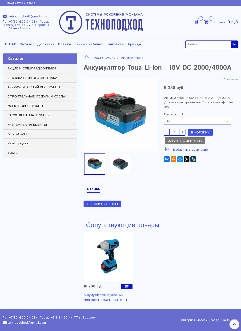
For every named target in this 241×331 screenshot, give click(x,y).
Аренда (134, 44)
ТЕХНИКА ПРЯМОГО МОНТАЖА (32, 78)
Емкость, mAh (174, 114)
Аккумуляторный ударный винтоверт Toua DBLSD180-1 (105, 297)
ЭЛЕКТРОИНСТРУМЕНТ (26, 106)
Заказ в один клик (185, 140)
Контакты (115, 44)
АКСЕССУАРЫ (105, 58)
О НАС (10, 44)
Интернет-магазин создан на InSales (209, 320)
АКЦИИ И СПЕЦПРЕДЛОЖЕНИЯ (32, 68)
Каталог (27, 44)
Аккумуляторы (132, 58)
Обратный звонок (19, 28)
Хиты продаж (18, 143)
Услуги (13, 152)
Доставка (46, 44)
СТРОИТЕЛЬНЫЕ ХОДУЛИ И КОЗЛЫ (37, 96)
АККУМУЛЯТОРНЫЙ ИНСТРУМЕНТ (35, 87)
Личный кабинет (88, 44)
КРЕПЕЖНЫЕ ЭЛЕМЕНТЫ (27, 124)
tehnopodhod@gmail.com (27, 16)
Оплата (64, 44)
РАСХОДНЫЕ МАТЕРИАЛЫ (28, 115)
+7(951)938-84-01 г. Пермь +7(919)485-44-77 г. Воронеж (26, 23)
